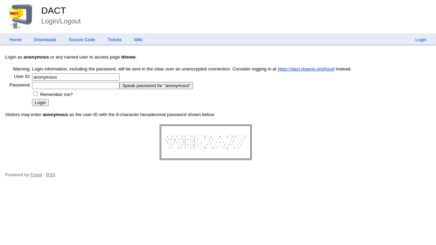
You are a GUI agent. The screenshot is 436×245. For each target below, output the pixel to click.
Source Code (82, 39)
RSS (50, 174)
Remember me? (56, 94)
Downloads (45, 39)
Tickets (114, 39)
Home (16, 39)
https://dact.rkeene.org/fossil (306, 68)
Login (420, 39)
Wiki (138, 39)
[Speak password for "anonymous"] (156, 85)
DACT (53, 10)
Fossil (36, 174)
